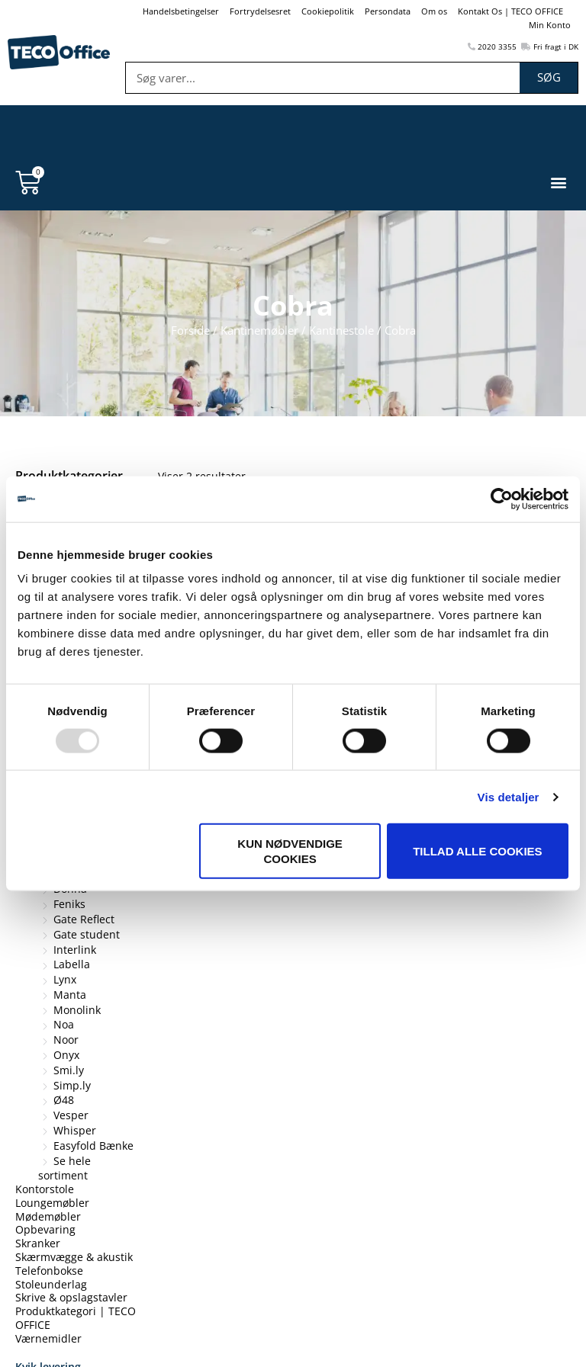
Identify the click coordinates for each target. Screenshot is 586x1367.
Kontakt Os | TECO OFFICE (510, 11)
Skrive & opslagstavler (71, 1297)
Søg (549, 77)
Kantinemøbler (259, 330)
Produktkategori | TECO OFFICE (75, 1318)
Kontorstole (44, 1189)
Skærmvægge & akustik (74, 1256)
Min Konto (550, 24)
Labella (71, 964)
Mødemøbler (48, 1215)
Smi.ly (68, 1069)
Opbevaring (45, 1229)
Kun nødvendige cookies (290, 851)
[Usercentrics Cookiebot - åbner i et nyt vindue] (501, 498)
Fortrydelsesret (260, 11)
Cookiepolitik (327, 11)
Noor (66, 1039)
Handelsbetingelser (181, 11)
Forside (190, 330)
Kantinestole (341, 330)
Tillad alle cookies (477, 851)
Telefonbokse (49, 1270)
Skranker (37, 1243)
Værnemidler (48, 1337)
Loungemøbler (52, 1202)
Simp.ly (72, 1084)
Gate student (86, 933)
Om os (434, 11)
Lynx (64, 979)
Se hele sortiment (64, 1167)
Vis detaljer (508, 796)
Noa (63, 1024)
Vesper (71, 1115)
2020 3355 (492, 46)
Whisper (74, 1129)
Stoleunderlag (51, 1283)
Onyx (66, 1054)
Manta (69, 994)
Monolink (77, 1009)
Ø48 (63, 1100)
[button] (558, 182)
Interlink (74, 949)
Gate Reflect (83, 918)
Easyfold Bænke (93, 1145)
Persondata (388, 11)
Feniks (69, 904)
